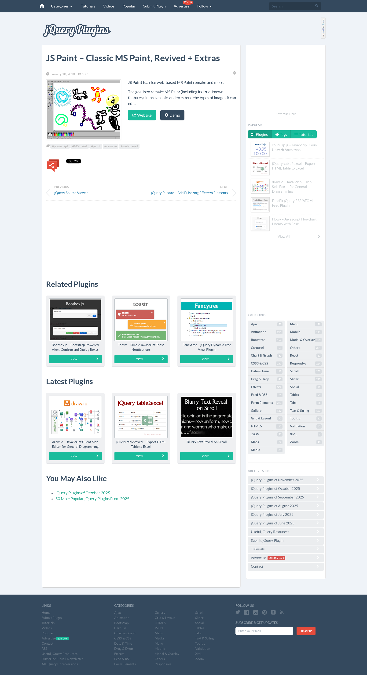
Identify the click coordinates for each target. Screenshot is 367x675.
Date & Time (267, 371)
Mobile (306, 332)
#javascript (60, 146)
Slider (306, 379)
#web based (129, 146)
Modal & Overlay (306, 340)
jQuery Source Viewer (71, 193)
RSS (44, 648)
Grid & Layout (267, 418)
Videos (108, 6)
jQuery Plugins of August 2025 (286, 506)
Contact (286, 566)
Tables (306, 395)
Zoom (306, 442)
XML (306, 434)
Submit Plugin (154, 6)
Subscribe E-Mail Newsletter (62, 659)
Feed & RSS (267, 395)
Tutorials (88, 6)
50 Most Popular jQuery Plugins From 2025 (92, 498)
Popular (128, 6)
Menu (306, 324)
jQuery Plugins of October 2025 (82, 493)
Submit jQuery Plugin (286, 540)
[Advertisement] (141, 237)
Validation (306, 426)
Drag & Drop (267, 379)
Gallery (267, 411)
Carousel (267, 348)
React (306, 356)
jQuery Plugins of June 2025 (286, 523)
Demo (172, 115)
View (84, 359)
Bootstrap (267, 340)
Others (306, 348)
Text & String (306, 411)
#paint (95, 146)
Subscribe (306, 631)
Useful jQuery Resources (286, 532)
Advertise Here (285, 114)
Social (306, 387)
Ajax (267, 324)
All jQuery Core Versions (60, 664)
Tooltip (306, 418)
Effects (267, 387)
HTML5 (267, 426)
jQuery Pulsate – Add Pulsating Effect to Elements (189, 193)
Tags (281, 134)
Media (267, 450)
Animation (267, 332)
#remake (110, 146)
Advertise (183, 4)
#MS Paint (79, 146)
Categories (62, 6)
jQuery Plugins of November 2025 (286, 480)
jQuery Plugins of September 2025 (286, 497)
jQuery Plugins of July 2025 (286, 514)
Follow (205, 6)
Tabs (306, 403)
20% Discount (276, 558)
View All (299, 236)
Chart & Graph (267, 356)
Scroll (306, 371)
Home (46, 612)
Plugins (259, 134)
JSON (267, 434)
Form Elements (267, 403)
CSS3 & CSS (267, 363)
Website (142, 115)
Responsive (306, 363)
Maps (267, 442)
